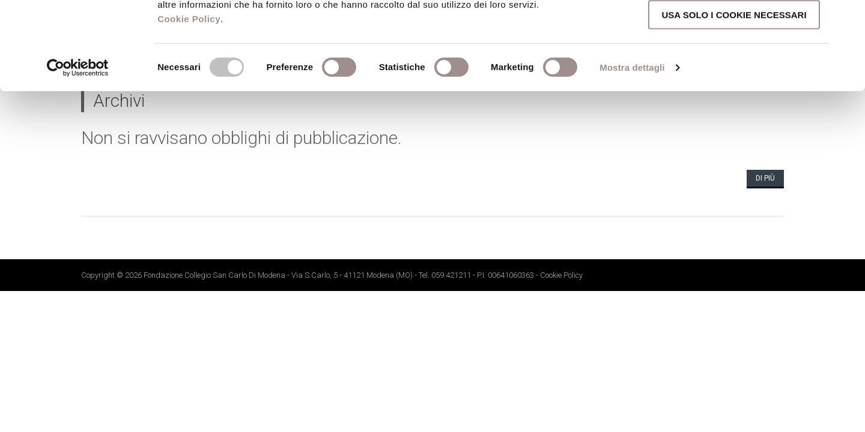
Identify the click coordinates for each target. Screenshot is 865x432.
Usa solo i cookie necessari (733, 97)
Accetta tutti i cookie (734, 29)
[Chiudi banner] (846, 18)
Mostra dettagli (631, 150)
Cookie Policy (188, 101)
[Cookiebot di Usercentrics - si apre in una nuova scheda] (77, 150)
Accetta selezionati (734, 63)
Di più (765, 178)
